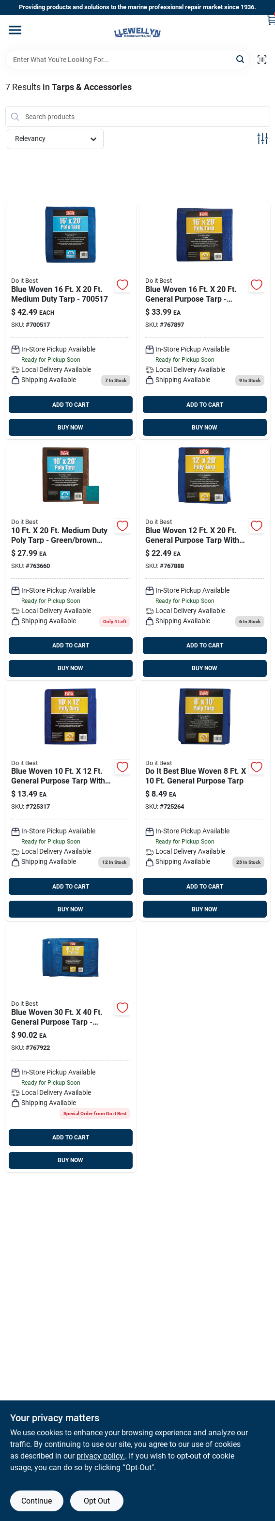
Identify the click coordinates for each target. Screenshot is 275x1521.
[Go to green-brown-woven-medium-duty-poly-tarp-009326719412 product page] (70, 561)
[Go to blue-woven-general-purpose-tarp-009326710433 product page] (70, 1048)
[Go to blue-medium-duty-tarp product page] (70, 320)
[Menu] (15, 30)
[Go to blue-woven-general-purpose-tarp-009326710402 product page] (204, 320)
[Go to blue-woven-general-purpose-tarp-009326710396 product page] (204, 561)
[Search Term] (127, 59)
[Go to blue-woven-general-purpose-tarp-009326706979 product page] (204, 803)
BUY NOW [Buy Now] (70, 427)
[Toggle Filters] (262, 138)
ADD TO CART (70, 404)
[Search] (241, 59)
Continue (36, 1501)
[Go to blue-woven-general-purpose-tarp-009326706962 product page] (70, 803)
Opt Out (97, 1501)
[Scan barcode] (262, 59)
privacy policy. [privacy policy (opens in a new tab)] (100, 1455)
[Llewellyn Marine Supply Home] (137, 32)
